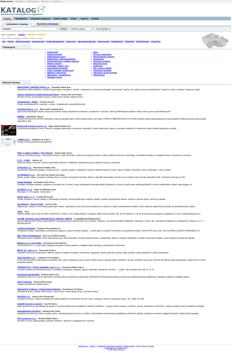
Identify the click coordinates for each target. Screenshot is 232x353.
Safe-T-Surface (24, 282)
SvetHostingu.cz (33, 1)
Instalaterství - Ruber (27, 102)
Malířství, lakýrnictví (56, 73)
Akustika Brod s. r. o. (27, 109)
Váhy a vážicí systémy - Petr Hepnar (35, 153)
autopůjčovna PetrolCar (29, 311)
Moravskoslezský (87, 41)
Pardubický (117, 41)
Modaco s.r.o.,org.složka (29, 243)
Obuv (95, 52)
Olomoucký (104, 41)
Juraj (19, 211)
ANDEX (21, 116)
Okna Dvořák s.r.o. (26, 258)
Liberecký (71, 41)
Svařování (98, 66)
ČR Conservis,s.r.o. (26, 318)
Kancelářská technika (57, 68)
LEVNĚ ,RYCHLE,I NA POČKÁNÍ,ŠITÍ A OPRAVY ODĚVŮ (44, 219)
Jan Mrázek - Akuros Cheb (30, 204)
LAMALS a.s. (23, 139)
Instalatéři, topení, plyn (58, 66)
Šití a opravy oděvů (102, 68)
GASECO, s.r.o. (24, 189)
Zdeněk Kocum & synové (29, 304)
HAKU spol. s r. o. (26, 197)
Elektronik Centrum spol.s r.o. (32, 126)
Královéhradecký (55, 41)
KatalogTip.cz (20, 1)
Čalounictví (52, 52)
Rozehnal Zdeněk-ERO (28, 274)
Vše (4, 41)
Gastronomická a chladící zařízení (63, 61)
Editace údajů (60, 19)
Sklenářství (98, 59)
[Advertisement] (194, 9)
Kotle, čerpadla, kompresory (60, 70)
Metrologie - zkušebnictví (59, 75)
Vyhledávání (21, 19)
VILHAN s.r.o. (23, 296)
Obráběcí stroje (54, 77)
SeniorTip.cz (56, 1)
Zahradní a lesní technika (105, 73)
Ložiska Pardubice (26, 228)
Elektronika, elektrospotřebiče (61, 59)
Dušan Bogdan (24, 182)
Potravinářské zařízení (103, 57)
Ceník (73, 19)
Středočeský (142, 41)
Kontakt (95, 19)
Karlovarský (38, 41)
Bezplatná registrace (40, 19)
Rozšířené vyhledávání (47, 24)
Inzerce (84, 19)
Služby (21, 35)
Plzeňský (129, 41)
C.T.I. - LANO (23, 160)
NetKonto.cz (45, 1)
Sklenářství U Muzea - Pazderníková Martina (39, 289)
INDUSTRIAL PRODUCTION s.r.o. (33, 87)
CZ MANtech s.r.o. (26, 175)
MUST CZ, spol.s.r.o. (27, 250)
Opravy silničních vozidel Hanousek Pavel (38, 94)
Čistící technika (54, 54)
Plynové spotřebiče (102, 54)
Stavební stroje (100, 63)
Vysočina (155, 41)
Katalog (7, 19)
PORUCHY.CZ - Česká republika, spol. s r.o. (38, 267)
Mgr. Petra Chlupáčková (29, 236)
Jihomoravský (22, 41)
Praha (10, 41)
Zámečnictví (99, 75)
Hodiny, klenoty (54, 63)
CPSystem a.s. (24, 167)
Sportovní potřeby (101, 61)
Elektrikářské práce (56, 57)
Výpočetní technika (102, 70)
